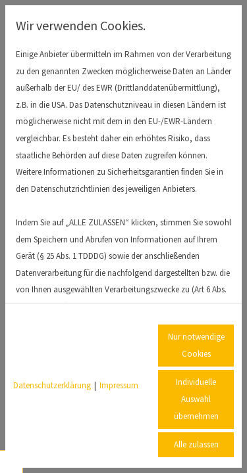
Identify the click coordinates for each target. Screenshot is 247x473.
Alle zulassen (196, 444)
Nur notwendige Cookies (196, 345)
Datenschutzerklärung (52, 385)
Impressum (118, 385)
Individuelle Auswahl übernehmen (196, 399)
